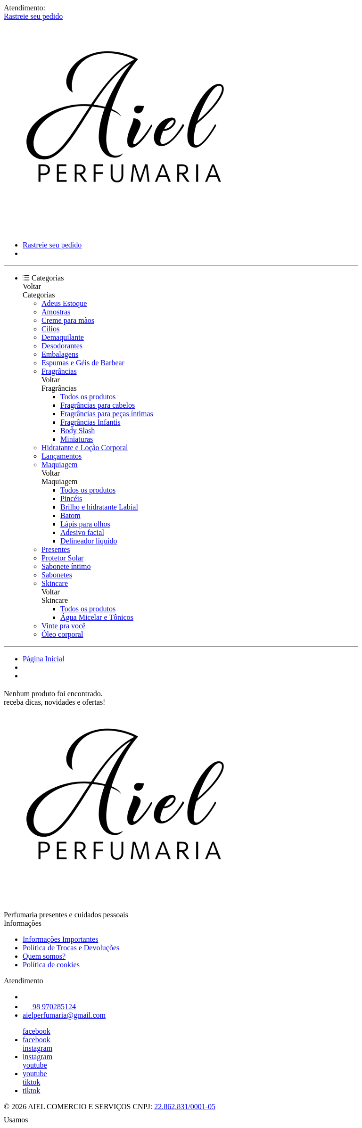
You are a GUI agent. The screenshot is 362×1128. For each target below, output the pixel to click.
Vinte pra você (63, 626)
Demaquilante (62, 337)
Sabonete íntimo (65, 566)
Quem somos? (44, 956)
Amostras (55, 312)
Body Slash (77, 431)
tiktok (31, 1082)
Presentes (55, 549)
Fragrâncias (59, 371)
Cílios (50, 329)
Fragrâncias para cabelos (97, 405)
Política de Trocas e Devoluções (71, 948)
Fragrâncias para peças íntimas (106, 414)
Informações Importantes (60, 939)
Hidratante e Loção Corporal (84, 448)
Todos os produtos (87, 397)
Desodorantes (61, 346)
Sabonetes (56, 575)
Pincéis (71, 498)
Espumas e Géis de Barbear (82, 363)
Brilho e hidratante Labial (99, 507)
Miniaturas (76, 439)
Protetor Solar (62, 558)
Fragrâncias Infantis (90, 422)
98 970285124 (49, 1007)
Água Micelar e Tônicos (96, 617)
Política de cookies (51, 965)
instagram (37, 1048)
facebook (36, 1031)
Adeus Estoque (64, 303)
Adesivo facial (82, 532)
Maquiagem (59, 465)
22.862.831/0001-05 (184, 1107)
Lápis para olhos (85, 524)
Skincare (54, 583)
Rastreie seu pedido (33, 16)
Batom (70, 515)
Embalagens (59, 354)
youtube (35, 1065)
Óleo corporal (62, 634)
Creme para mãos (67, 320)
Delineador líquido (88, 541)
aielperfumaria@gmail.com (64, 1015)
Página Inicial (43, 659)
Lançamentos (61, 456)
